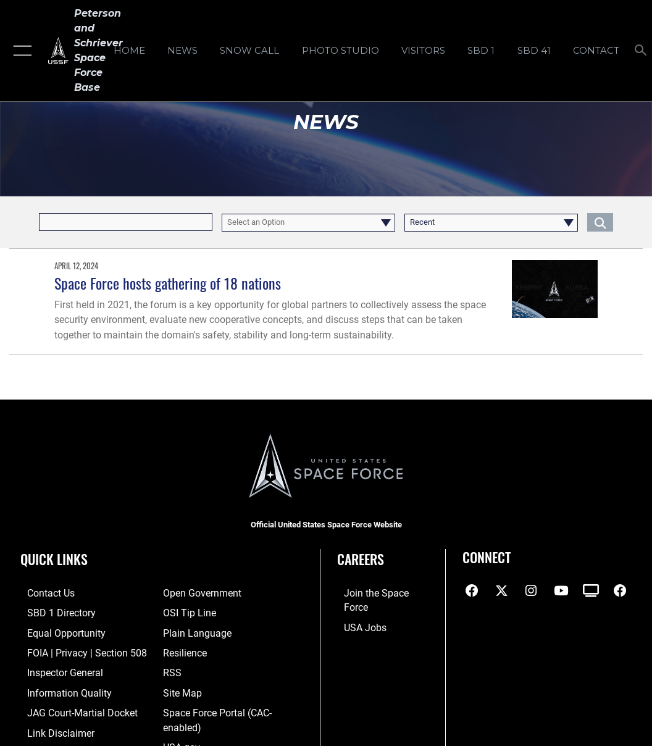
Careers (360, 559)
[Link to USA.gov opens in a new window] (180, 740)
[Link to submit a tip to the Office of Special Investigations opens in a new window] (187, 612)
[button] (20, 50)
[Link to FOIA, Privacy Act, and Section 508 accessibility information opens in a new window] (76, 650)
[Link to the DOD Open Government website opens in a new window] (199, 593)
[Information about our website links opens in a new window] (52, 726)
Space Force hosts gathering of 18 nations (167, 283)
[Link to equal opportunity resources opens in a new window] (57, 631)
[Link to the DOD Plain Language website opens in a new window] (194, 631)
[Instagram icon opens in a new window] (531, 591)
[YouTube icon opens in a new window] (560, 591)
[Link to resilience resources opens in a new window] (184, 650)
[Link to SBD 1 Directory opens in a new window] (52, 612)
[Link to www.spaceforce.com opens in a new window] (380, 593)
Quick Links (54, 559)
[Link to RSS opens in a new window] (171, 669)
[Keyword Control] (125, 222)
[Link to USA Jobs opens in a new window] (357, 612)
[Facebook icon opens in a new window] (471, 591)
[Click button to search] (600, 222)
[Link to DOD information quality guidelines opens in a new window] (59, 688)
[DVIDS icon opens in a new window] (591, 591)
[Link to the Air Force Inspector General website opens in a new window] (56, 669)
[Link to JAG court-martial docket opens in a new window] (73, 707)
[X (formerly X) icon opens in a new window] (501, 591)
